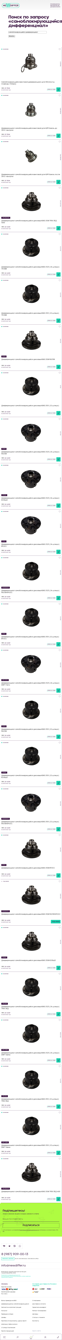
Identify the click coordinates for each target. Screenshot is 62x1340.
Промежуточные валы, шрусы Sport (13, 1321)
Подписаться (31, 1225)
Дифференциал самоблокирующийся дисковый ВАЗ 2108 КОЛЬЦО (28, 960)
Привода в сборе (7, 1314)
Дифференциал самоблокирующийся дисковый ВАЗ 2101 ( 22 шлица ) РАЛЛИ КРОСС (30, 822)
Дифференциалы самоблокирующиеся (15, 1304)
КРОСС (3, 541)
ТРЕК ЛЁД (4, 1003)
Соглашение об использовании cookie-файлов (16, 1276)
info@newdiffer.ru (13, 1265)
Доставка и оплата (39, 1304)
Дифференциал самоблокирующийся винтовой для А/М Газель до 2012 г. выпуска (29, 129)
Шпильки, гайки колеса (9, 1324)
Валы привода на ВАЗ (8, 1300)
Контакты (35, 1321)
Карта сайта (36, 1331)
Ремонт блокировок (39, 1310)
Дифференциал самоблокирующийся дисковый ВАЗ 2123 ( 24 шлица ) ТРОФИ (30, 268)
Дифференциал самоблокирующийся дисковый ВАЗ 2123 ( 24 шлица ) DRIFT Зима (30, 1054)
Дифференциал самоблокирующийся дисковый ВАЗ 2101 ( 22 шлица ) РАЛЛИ (30, 730)
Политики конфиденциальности (29, 1230)
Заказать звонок (7, 1258)
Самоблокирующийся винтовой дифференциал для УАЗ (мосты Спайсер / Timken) (28, 83)
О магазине (36, 1300)
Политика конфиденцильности (10, 1275)
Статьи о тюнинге (38, 1317)
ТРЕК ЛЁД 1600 (5, 217)
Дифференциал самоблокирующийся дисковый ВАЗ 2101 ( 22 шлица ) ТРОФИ (30, 314)
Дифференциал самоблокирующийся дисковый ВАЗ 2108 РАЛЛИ (28, 359)
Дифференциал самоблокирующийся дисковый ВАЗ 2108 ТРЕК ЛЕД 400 (30, 1191)
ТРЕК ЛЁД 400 (5, 1188)
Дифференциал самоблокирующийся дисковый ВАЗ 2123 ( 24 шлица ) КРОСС (30, 545)
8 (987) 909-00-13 (14, 1254)
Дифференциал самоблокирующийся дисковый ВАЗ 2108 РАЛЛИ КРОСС (30, 914)
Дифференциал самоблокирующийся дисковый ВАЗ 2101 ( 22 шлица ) (30, 405)
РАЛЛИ (4, 356)
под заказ (56, 921)
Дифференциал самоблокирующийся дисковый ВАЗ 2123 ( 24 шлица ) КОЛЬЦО (30, 499)
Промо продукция (7, 1331)
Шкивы (3, 1317)
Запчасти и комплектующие (11, 1307)
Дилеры (35, 1314)
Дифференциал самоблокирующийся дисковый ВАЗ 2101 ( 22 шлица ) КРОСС (30, 638)
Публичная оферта (7, 1277)
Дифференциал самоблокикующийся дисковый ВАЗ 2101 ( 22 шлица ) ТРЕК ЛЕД (30, 1100)
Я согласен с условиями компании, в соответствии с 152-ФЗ (31, 1230)
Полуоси (4, 1310)
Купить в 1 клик (51, 89)
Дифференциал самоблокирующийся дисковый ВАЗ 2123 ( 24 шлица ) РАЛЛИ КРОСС (30, 591)
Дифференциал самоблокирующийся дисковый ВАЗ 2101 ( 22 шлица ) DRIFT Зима (30, 1146)
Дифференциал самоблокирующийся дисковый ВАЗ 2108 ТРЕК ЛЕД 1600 (29, 221)
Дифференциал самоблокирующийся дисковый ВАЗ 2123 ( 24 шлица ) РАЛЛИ (30, 453)
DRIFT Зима (5, 1049)
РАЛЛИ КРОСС (5, 587)
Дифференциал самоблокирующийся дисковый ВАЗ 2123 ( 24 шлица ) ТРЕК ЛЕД (30, 1007)
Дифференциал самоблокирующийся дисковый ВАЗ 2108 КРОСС (28, 868)
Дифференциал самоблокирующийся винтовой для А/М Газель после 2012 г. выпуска (30, 175)
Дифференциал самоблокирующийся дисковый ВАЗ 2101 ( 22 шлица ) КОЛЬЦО (30, 776)
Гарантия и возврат (39, 1307)
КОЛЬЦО (4, 772)
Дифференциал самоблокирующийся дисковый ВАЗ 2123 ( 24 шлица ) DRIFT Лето (30, 684)
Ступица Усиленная (8, 1327)
